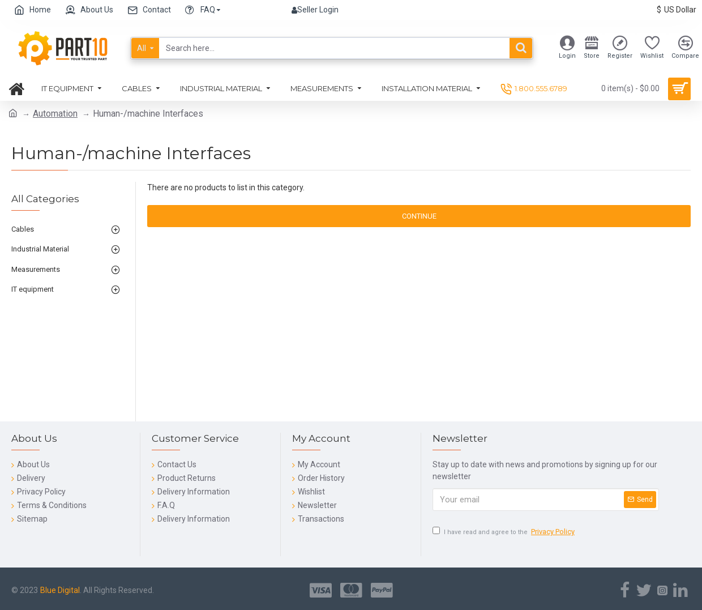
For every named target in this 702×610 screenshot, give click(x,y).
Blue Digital (60, 590)
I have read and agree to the (504, 532)
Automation (55, 113)
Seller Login (315, 9)
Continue (419, 216)
